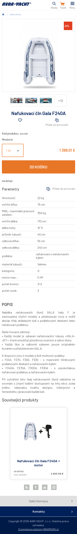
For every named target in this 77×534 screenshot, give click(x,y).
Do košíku (38, 167)
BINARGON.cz (51, 529)
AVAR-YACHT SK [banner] (16, 6)
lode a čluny (15, 14)
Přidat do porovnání (57, 124)
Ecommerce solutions (30, 529)
